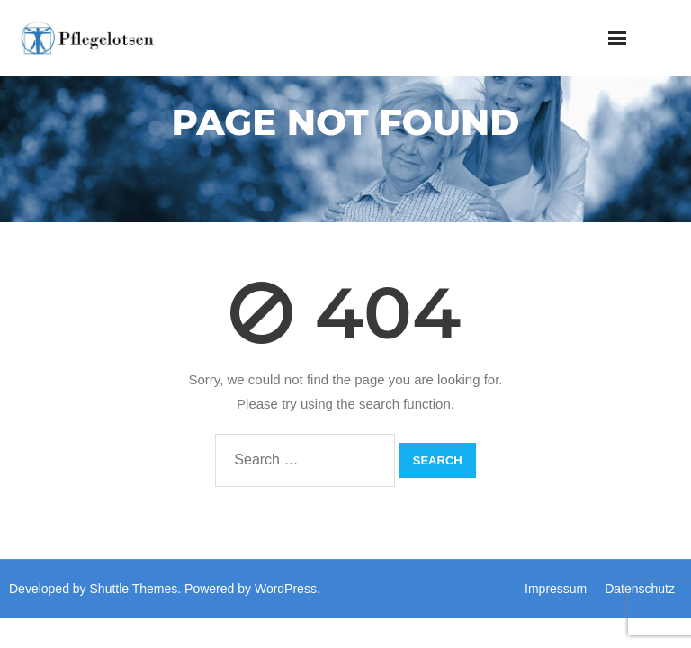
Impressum (556, 588)
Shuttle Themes (134, 588)
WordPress (286, 588)
